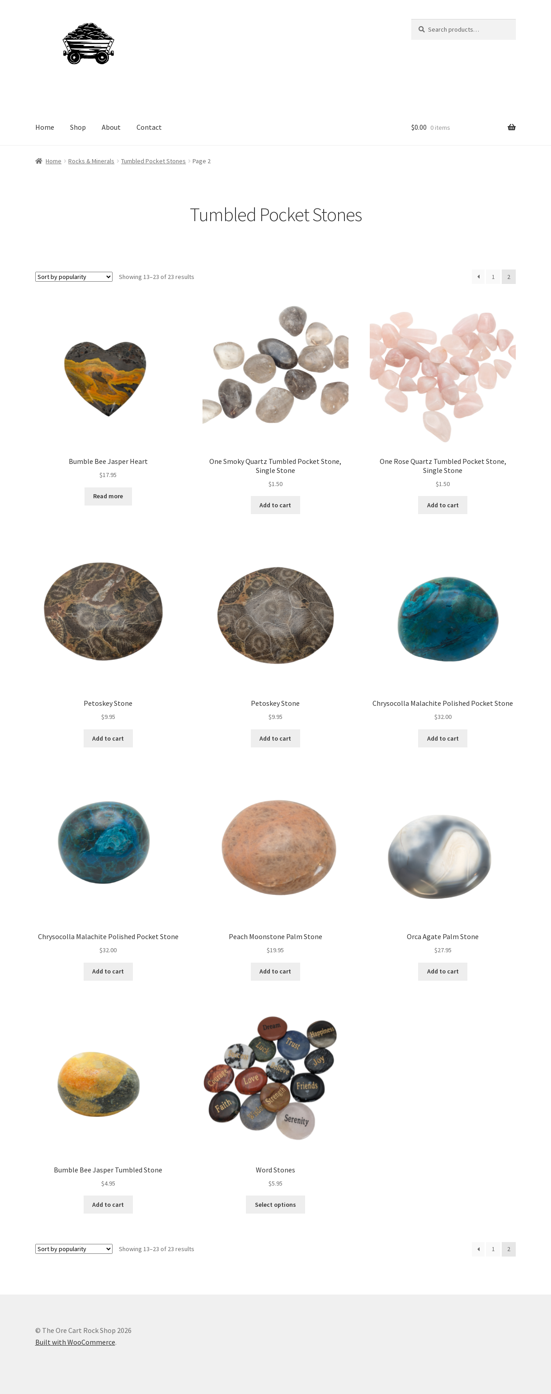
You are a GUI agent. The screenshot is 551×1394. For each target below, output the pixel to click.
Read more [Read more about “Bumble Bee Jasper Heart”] (108, 496)
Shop (78, 127)
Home (44, 127)
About (111, 127)
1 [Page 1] (493, 277)
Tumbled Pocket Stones (153, 161)
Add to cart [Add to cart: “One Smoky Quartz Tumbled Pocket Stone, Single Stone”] (275, 505)
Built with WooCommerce (75, 1342)
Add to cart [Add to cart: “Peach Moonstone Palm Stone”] (275, 971)
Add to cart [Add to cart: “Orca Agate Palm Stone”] (443, 971)
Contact (149, 127)
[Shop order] (74, 277)
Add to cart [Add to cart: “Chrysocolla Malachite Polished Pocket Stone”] (443, 738)
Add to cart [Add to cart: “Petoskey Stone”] (108, 738)
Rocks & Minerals (91, 161)
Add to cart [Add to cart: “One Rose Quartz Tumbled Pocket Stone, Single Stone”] (443, 505)
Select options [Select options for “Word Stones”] (275, 1204)
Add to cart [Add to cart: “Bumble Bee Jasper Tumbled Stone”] (108, 1204)
